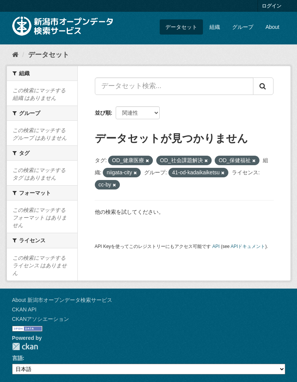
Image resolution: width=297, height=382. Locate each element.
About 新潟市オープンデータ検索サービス (62, 300)
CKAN (25, 346)
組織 (214, 27)
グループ (242, 27)
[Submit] (263, 86)
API (216, 246)
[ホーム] (15, 54)
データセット (181, 27)
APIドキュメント (248, 246)
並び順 (103, 113)
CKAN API (24, 309)
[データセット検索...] (174, 86)
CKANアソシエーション (40, 319)
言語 (17, 358)
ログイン (271, 6)
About (273, 27)
